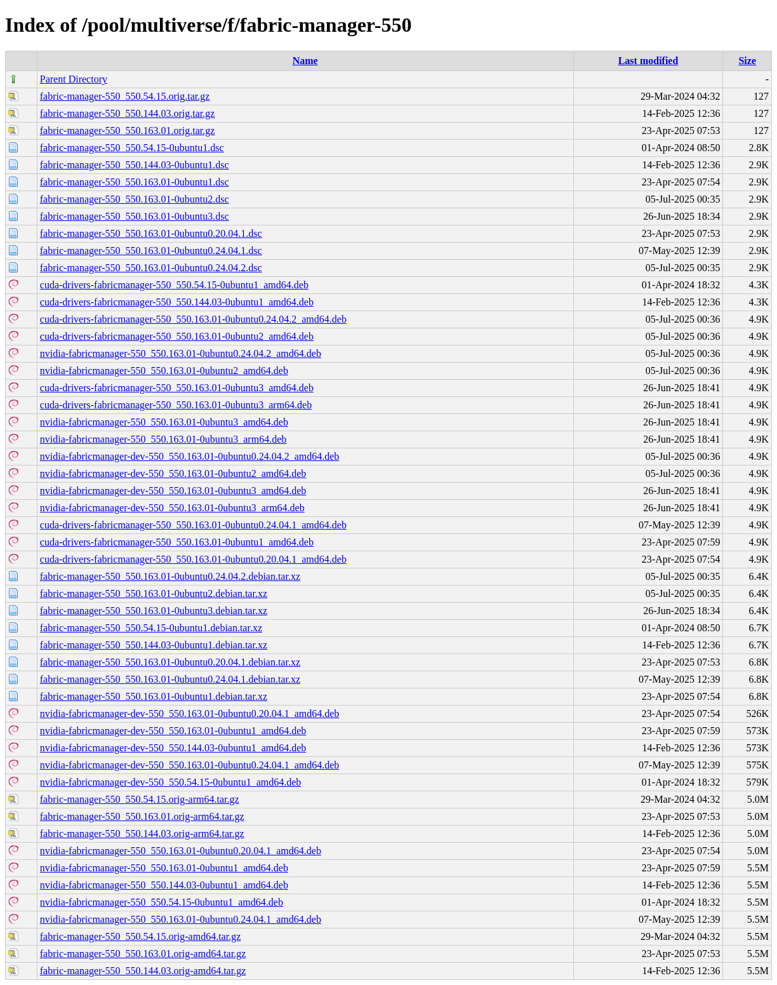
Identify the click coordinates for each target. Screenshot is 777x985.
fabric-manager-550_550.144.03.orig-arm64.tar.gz (142, 833)
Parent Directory (73, 79)
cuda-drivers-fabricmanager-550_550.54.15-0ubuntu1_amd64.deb (174, 284)
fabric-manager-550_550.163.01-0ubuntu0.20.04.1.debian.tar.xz (170, 662)
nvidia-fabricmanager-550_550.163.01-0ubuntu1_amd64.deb (164, 867)
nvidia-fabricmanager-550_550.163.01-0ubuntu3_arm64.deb (163, 439)
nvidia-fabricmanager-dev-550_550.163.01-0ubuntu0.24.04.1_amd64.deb (190, 765)
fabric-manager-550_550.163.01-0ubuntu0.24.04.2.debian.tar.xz (170, 576)
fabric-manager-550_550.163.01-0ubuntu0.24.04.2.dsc (151, 267)
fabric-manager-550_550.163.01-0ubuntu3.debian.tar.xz (153, 610)
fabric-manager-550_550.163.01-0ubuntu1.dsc (134, 182)
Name (305, 60)
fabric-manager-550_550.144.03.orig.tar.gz (127, 113)
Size (747, 60)
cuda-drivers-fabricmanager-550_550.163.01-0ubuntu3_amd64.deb (177, 387)
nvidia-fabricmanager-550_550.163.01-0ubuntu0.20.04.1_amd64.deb (180, 850)
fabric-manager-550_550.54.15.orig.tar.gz (125, 96)
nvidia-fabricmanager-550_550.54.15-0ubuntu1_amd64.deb (161, 902)
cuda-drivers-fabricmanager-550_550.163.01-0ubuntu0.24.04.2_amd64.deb (193, 319)
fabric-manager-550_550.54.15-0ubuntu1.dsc (132, 147)
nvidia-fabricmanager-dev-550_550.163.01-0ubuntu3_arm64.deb (172, 507)
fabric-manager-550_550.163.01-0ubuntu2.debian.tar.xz (153, 593)
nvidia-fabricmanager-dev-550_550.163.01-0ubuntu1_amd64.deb (173, 730)
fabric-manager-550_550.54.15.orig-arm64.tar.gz (139, 799)
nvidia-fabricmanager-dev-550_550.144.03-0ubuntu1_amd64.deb (173, 747)
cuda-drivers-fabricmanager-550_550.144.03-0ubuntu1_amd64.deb (177, 302)
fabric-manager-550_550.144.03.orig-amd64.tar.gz (143, 970)
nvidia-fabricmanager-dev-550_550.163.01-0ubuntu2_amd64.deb (173, 473)
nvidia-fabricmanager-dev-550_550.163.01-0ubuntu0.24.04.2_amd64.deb (190, 456)
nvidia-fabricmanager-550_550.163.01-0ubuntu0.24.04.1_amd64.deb (180, 919)
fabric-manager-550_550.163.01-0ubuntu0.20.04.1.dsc (151, 233)
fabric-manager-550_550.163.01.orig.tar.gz (127, 130)
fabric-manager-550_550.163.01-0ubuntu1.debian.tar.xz (153, 696)
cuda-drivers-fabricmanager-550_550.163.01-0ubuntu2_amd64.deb (177, 336)
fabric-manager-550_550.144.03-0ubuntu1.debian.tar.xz (153, 645)
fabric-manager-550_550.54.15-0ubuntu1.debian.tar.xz (151, 627)
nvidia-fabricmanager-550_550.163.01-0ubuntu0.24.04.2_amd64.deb (180, 353)
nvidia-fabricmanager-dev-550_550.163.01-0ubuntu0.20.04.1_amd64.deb (190, 713)
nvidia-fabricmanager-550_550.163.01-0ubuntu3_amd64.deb (164, 422)
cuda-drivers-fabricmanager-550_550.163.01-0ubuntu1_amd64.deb (177, 542)
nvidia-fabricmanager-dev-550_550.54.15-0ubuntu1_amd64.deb (171, 782)
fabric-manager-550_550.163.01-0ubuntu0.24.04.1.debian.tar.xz (170, 679)
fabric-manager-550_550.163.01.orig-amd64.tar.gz (143, 953)
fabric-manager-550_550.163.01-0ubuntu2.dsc (134, 199)
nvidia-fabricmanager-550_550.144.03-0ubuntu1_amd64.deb (164, 885)
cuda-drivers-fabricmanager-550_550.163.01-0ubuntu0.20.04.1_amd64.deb (193, 559)
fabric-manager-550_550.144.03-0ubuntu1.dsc (134, 164)
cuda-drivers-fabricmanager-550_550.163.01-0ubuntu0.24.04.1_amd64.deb (193, 524)
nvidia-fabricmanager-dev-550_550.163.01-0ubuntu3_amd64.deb (173, 490)
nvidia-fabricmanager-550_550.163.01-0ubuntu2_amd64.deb (164, 370)
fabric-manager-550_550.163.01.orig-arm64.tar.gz (142, 816)
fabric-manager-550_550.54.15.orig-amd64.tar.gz (140, 936)
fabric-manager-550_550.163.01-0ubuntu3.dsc (134, 216)
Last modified (648, 60)
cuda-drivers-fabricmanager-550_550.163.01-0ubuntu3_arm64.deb (176, 404)
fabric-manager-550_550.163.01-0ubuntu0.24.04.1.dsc (151, 250)
